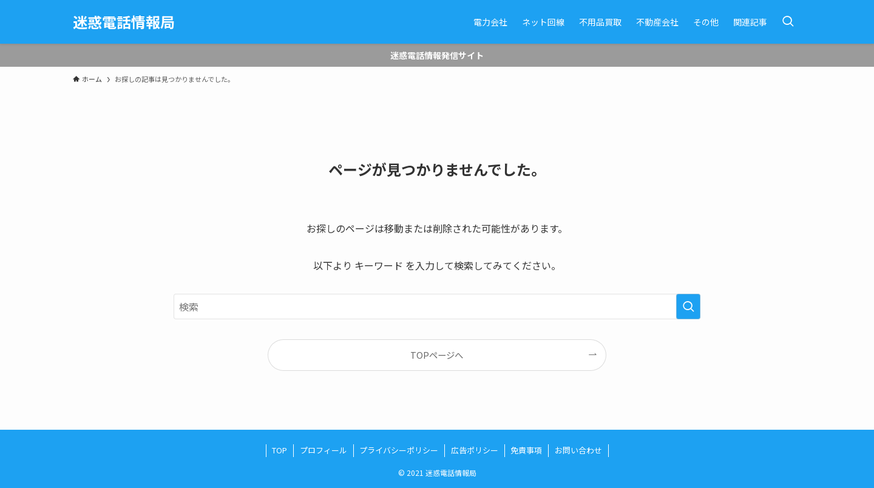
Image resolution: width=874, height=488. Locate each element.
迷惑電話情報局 (124, 22)
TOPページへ (436, 354)
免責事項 (526, 450)
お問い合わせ (578, 450)
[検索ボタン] (787, 22)
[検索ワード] (437, 306)
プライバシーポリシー (398, 450)
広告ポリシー (474, 450)
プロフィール (323, 450)
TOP (279, 450)
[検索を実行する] (688, 306)
